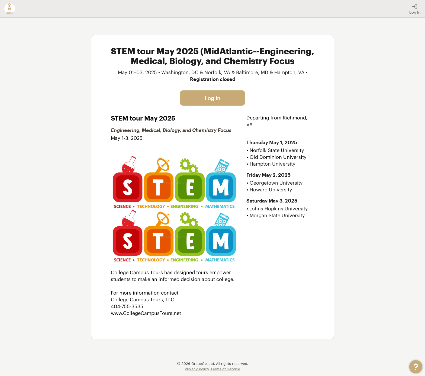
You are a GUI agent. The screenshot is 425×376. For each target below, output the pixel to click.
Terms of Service (225, 369)
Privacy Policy (197, 369)
